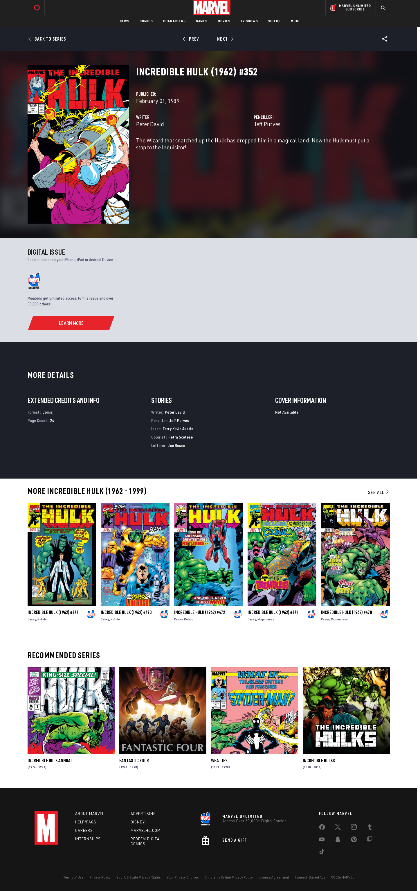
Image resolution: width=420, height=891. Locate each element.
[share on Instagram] (354, 828)
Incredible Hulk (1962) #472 (199, 612)
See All (379, 492)
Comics (146, 21)
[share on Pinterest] (354, 840)
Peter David (150, 124)
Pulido (42, 619)
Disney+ (139, 822)
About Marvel (89, 813)
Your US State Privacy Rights (138, 877)
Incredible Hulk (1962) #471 (273, 612)
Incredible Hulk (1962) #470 (346, 612)
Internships (88, 838)
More (295, 21)
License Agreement (274, 877)
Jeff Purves (267, 124)
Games (201, 21)
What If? (219, 760)
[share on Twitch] (370, 840)
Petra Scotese (180, 436)
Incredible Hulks (319, 760)
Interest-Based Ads (310, 877)
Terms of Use (73, 877)
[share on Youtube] (322, 840)
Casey (32, 619)
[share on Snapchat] (338, 840)
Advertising (143, 813)
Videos (274, 21)
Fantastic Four (134, 760)
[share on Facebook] (322, 828)
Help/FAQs (85, 822)
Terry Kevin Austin (178, 428)
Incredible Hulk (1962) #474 (53, 612)
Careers (84, 830)
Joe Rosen (176, 445)
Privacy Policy (100, 877)
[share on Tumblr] (370, 828)
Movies (224, 21)
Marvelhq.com (146, 830)
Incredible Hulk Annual (50, 760)
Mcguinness (265, 619)
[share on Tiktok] (322, 853)
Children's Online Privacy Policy (229, 877)
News (124, 21)
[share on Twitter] (338, 828)
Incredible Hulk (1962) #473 (126, 612)
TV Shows (249, 21)
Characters (174, 21)
